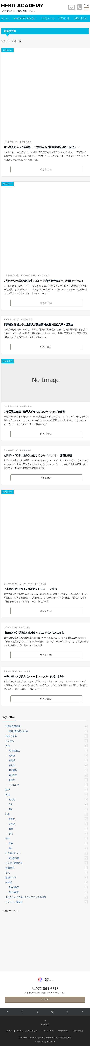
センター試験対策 (46, 862)
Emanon (51, 1042)
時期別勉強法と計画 (48, 731)
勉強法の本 (7, 50)
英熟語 (48, 760)
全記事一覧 (64, 18)
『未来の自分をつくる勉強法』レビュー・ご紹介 (30, 589)
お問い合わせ (80, 18)
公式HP (45, 999)
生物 (48, 843)
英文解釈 (48, 770)
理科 (46, 838)
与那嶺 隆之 (26, 142)
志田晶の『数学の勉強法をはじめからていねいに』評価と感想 (38, 455)
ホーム (5, 18)
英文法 (48, 765)
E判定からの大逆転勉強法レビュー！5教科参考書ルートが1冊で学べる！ (44, 280)
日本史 (48, 823)
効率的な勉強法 (46, 726)
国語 (46, 794)
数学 (46, 789)
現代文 (48, 799)
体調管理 (46, 867)
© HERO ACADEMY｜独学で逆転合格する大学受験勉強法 (45, 1038)
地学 (48, 848)
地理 (48, 828)
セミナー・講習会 (46, 901)
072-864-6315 (47, 989)
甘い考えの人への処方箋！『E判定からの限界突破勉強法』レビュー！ (42, 147)
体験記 (46, 882)
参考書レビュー (46, 853)
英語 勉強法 (48, 750)
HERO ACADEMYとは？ (24, 18)
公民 (48, 833)
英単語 (48, 755)
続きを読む (46, 169)
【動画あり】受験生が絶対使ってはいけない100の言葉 (34, 632)
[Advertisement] (28, 935)
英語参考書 (48, 858)
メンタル (46, 740)
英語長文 (48, 775)
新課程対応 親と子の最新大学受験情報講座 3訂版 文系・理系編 (38, 324)
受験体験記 (48, 892)
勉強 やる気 (7, 361)
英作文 (48, 779)
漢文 (48, 809)
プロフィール (47, 18)
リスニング (48, 784)
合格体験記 (48, 887)
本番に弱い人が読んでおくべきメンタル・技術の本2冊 (34, 676)
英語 (46, 745)
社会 (46, 814)
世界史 (48, 818)
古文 (48, 804)
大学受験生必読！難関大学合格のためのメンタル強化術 (34, 411)
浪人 (46, 872)
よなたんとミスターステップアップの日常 (46, 897)
